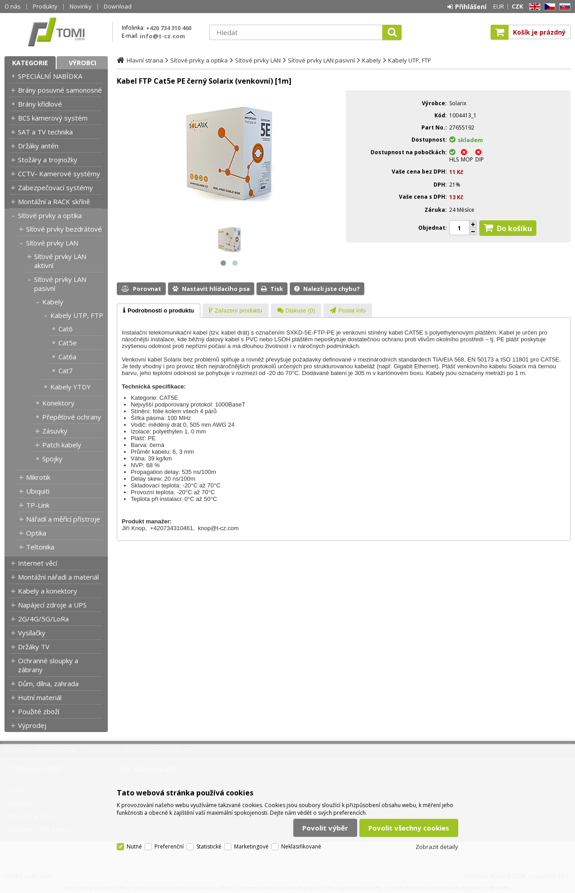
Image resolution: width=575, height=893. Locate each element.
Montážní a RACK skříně (54, 201)
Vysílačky (31, 632)
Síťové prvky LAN (52, 242)
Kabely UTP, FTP (76, 315)
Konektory (58, 402)
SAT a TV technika (45, 131)
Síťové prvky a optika (50, 215)
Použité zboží (38, 711)
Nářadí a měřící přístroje (63, 518)
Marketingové (251, 846)
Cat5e (67, 342)
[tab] (158, 311)
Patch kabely (61, 444)
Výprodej (32, 725)
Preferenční (169, 846)
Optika (36, 532)
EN (533, 7)
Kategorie (30, 62)
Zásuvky (54, 430)
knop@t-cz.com (218, 528)
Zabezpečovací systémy (55, 187)
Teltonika (40, 546)
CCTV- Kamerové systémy (59, 173)
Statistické (208, 846)
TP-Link (37, 504)
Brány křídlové (40, 103)
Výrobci (82, 62)
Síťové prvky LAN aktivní (60, 261)
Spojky (52, 458)
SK (563, 7)
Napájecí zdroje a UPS (52, 604)
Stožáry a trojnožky (47, 159)
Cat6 (65, 328)
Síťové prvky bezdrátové (64, 228)
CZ (548, 7)
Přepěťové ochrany (71, 416)
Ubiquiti (37, 491)
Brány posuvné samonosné (60, 89)
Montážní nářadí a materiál (58, 576)
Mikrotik (38, 477)
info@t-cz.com (162, 36)
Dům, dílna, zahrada (48, 683)
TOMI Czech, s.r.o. (56, 32)
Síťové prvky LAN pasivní (60, 284)
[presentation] (158, 310)
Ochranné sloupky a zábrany (48, 665)
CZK (517, 6)
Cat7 (65, 370)
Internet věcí (37, 562)
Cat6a (67, 356)
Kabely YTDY (70, 386)
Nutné (134, 846)
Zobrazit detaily (437, 847)
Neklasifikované (301, 846)
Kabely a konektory (47, 590)
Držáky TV (33, 646)
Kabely (52, 301)
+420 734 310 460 (168, 28)
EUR (498, 6)
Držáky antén (38, 145)
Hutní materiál (40, 697)
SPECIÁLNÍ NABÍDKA (50, 75)
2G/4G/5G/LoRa (43, 618)
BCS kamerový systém (53, 117)
